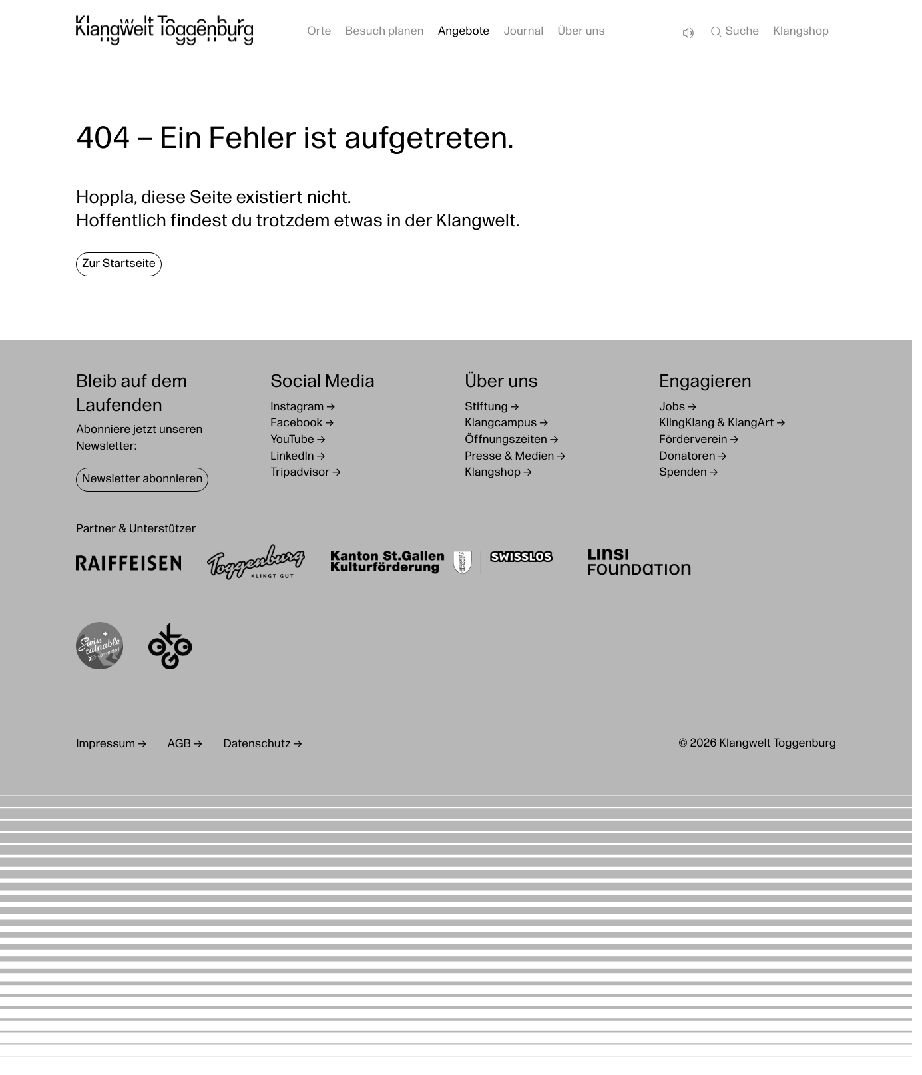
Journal (523, 32)
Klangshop (801, 32)
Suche (734, 31)
